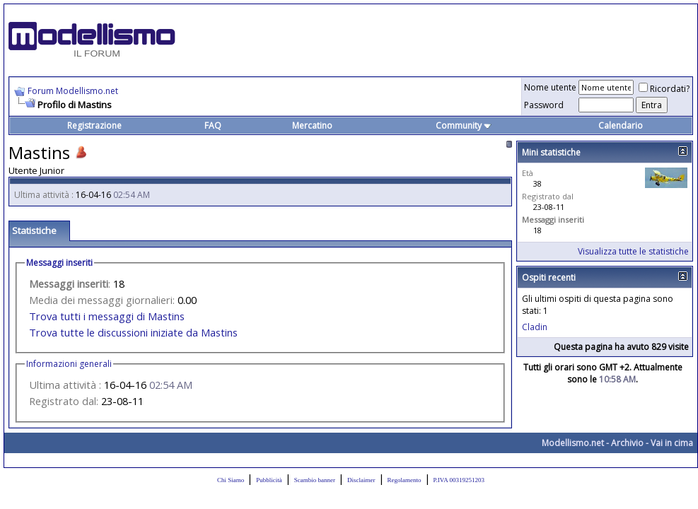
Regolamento (404, 480)
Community (463, 125)
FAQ (212, 125)
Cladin (534, 327)
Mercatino (312, 125)
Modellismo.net (573, 443)
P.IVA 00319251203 (459, 480)
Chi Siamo (230, 480)
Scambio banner (314, 480)
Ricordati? (664, 89)
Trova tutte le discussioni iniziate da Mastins (133, 332)
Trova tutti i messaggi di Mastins (107, 316)
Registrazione (94, 125)
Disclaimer (361, 480)
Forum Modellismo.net (73, 91)
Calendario (620, 125)
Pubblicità (269, 480)
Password (544, 105)
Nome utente (550, 87)
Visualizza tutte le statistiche (633, 251)
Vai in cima (672, 443)
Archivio (627, 443)
